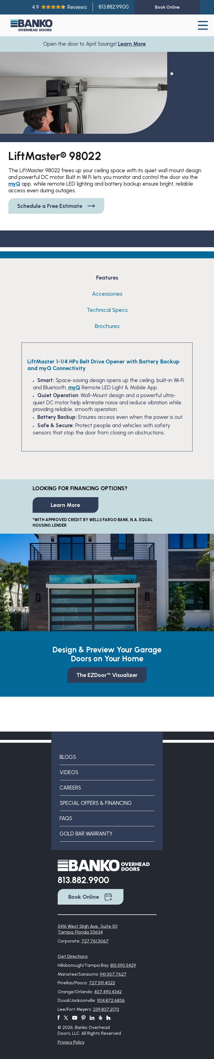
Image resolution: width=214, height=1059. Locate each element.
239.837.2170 (106, 1009)
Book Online (90, 897)
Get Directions (73, 956)
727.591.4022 (102, 982)
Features (107, 277)
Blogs (68, 757)
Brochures (107, 326)
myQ (14, 184)
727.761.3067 (95, 941)
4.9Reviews (59, 7)
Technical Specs (107, 310)
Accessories (107, 293)
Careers (70, 787)
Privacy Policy (71, 1042)
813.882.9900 (114, 7)
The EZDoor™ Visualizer (107, 675)
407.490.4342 (108, 991)
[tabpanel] (83, 104)
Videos (69, 772)
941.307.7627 (113, 974)
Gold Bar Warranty (86, 833)
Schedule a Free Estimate (56, 206)
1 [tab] (171, 73)
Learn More (133, 44)
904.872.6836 (111, 1000)
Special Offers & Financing (96, 803)
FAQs (66, 818)
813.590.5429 (123, 965)
